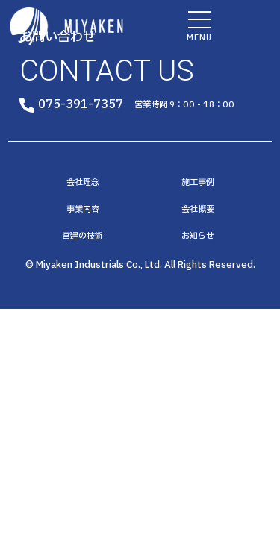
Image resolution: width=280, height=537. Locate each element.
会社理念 (80, 183)
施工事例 (200, 183)
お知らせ (200, 241)
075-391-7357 (90, 105)
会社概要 (200, 212)
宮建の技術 (80, 241)
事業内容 (80, 212)
